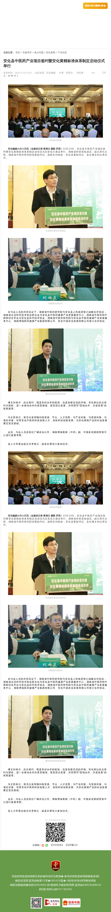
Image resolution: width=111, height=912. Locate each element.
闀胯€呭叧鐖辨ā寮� (95, 5)
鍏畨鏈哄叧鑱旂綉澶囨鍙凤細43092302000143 (74, 885)
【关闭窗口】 (71, 845)
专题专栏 (27, 52)
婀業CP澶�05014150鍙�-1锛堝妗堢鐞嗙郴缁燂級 (66, 880)
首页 (17, 52)
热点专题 (39, 52)
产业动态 (62, 52)
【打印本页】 (57, 845)
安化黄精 (50, 52)
